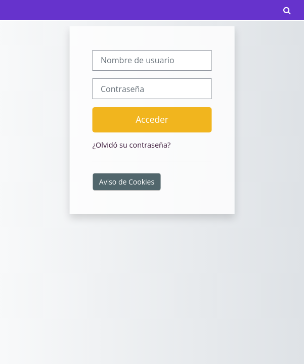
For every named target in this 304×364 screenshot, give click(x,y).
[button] (286, 10)
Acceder (152, 119)
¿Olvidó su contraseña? (131, 145)
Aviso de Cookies (126, 182)
